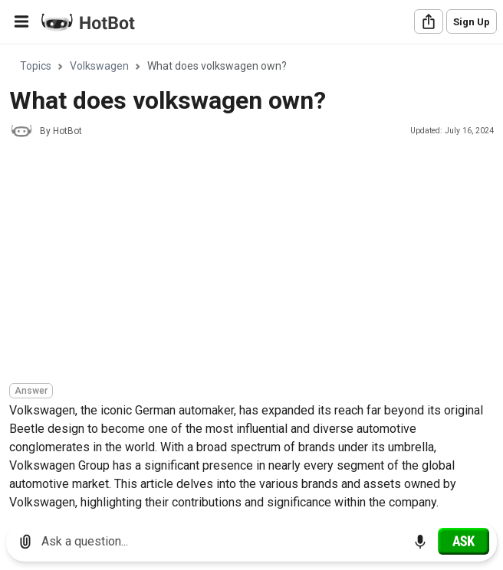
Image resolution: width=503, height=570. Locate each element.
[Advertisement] (256, 263)
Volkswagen (99, 66)
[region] (251, 277)
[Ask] (463, 541)
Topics (35, 66)
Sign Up (471, 22)
